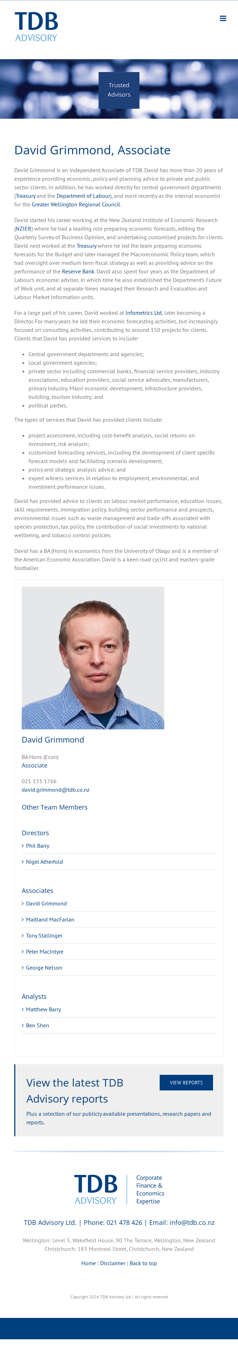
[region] (119, 89)
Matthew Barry (43, 1009)
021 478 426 (124, 1222)
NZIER (23, 228)
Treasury (25, 195)
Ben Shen (37, 1025)
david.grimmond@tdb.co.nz (55, 789)
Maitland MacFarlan (50, 919)
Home (88, 1263)
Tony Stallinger (44, 935)
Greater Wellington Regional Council (76, 204)
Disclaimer (112, 1263)
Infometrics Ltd (143, 312)
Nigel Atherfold (44, 861)
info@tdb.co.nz (192, 1222)
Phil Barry (37, 845)
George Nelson (44, 967)
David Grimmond (46, 903)
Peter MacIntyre (44, 951)
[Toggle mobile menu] (223, 18)
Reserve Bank (78, 271)
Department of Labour (83, 195)
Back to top (143, 1263)
